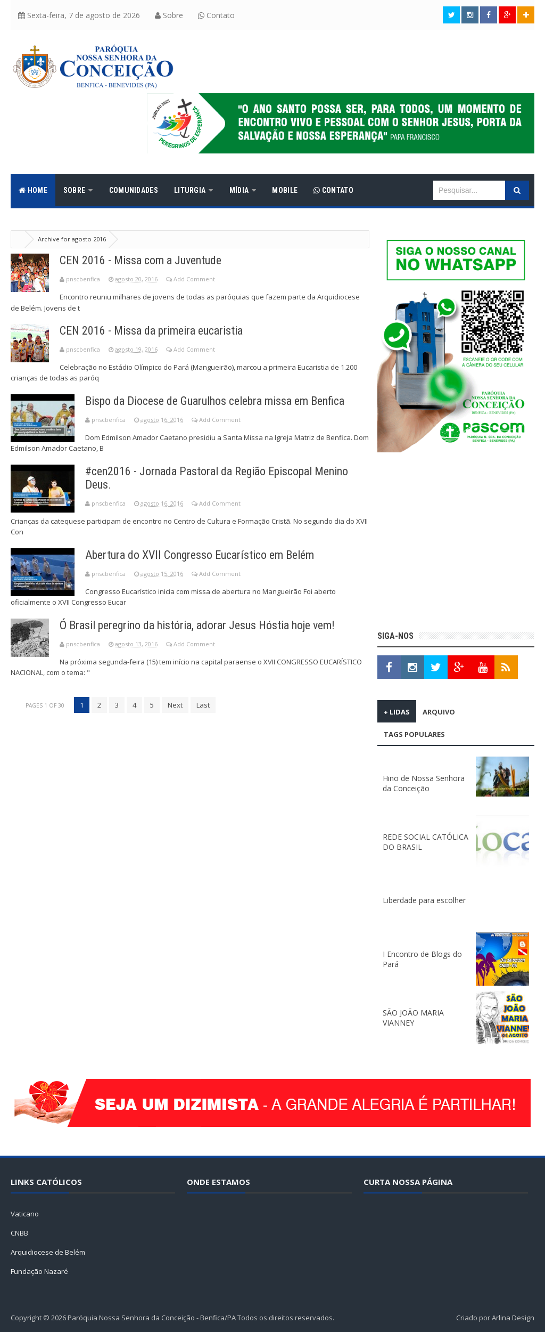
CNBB (19, 1233)
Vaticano (25, 1214)
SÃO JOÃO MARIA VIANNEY (413, 1018)
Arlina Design (513, 1317)
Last (203, 705)
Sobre (169, 15)
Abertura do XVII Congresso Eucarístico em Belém (199, 555)
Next (175, 705)
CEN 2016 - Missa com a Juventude (140, 260)
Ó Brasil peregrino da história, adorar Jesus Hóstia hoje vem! (197, 625)
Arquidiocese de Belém (48, 1252)
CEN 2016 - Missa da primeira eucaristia (151, 330)
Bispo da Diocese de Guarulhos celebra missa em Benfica (214, 401)
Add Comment (194, 279)
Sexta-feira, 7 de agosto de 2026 (79, 15)
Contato (216, 15)
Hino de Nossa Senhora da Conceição (424, 783)
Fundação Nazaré (39, 1271)
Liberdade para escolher (424, 900)
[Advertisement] (455, 543)
